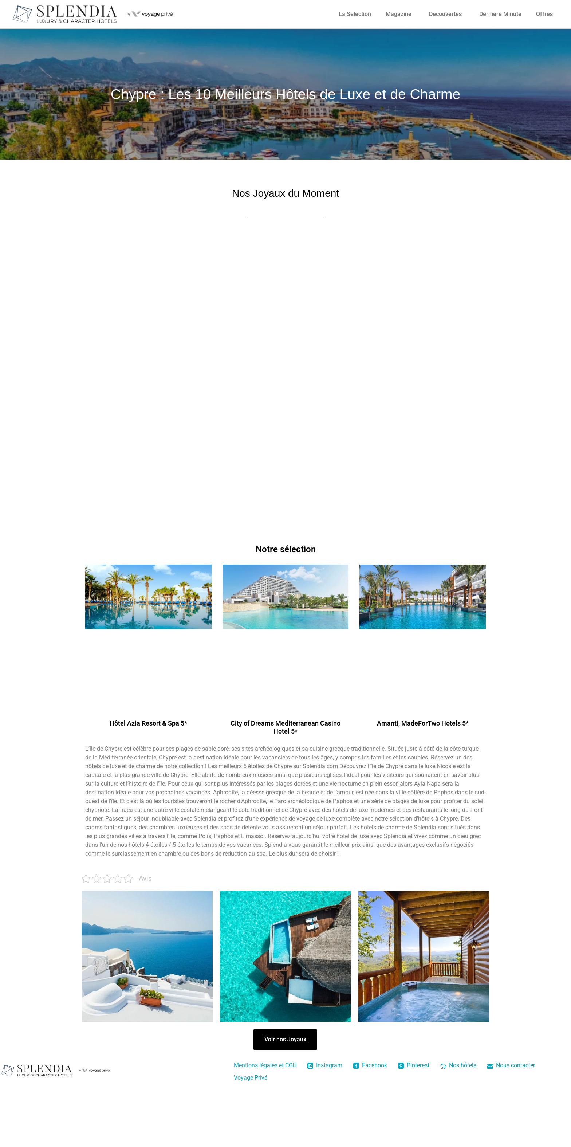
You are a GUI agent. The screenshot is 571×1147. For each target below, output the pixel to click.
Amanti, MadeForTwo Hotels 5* (423, 723)
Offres (544, 14)
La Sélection (355, 14)
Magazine (398, 14)
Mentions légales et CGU (265, 1065)
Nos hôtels (458, 1065)
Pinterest (413, 1065)
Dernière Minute (500, 14)
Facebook (370, 1065)
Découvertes (445, 14)
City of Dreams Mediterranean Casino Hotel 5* (285, 727)
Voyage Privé (250, 1077)
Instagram (324, 1065)
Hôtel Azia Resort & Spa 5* (148, 723)
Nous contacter (511, 1065)
